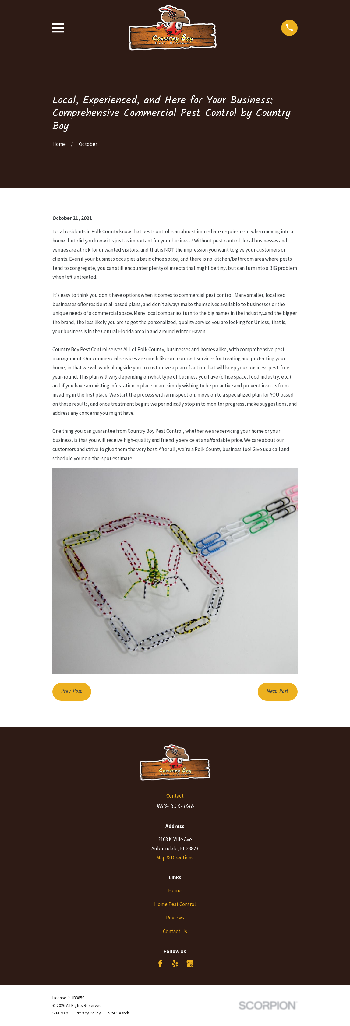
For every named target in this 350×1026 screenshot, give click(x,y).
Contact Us (175, 931)
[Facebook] (160, 963)
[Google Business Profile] (190, 963)
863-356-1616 (175, 806)
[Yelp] (175, 963)
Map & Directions (174, 857)
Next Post (278, 691)
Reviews (175, 917)
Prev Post (71, 691)
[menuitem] (60, 1013)
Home (175, 890)
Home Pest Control (175, 904)
